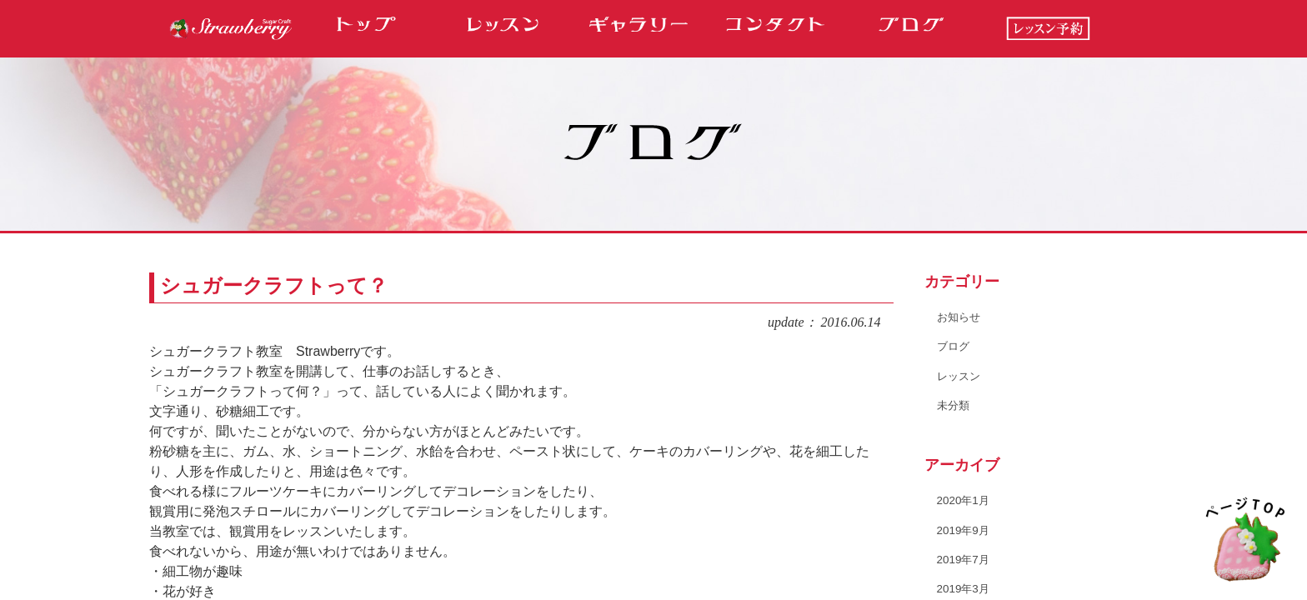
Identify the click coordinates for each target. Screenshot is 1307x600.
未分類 (954, 404)
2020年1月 (965, 500)
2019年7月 (965, 558)
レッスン (960, 375)
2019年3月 (965, 587)
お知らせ (960, 316)
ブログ (954, 345)
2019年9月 (965, 529)
